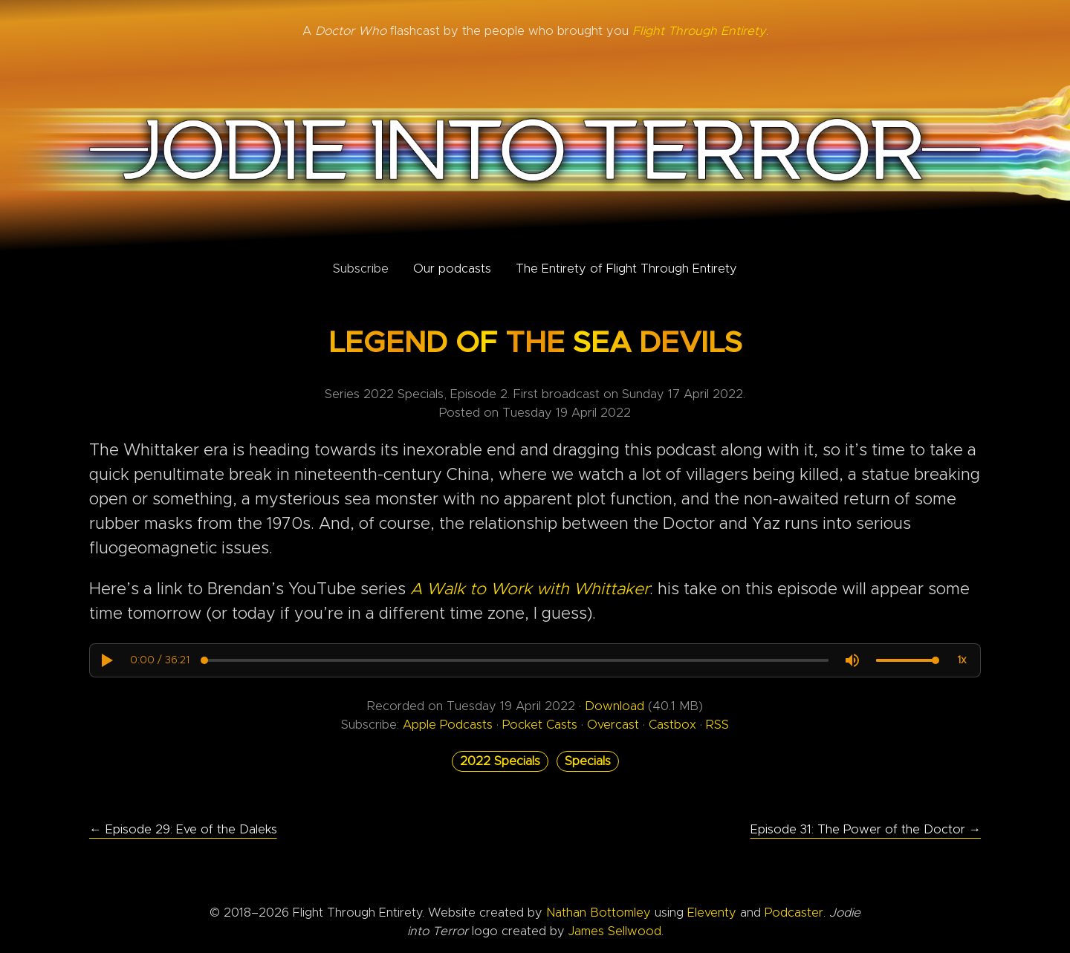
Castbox (672, 725)
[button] (106, 660)
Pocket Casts (539, 725)
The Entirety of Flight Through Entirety (626, 269)
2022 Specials (500, 761)
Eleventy (711, 913)
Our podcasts (452, 269)
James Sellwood (614, 931)
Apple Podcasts (448, 725)
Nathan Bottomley (598, 913)
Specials (588, 761)
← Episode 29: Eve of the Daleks (183, 830)
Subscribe (361, 269)
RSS (717, 725)
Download (614, 706)
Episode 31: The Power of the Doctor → (866, 830)
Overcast (613, 725)
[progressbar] (160, 660)
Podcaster (794, 913)
